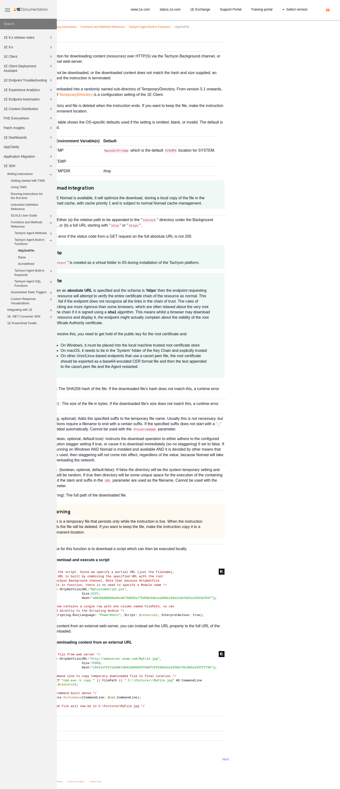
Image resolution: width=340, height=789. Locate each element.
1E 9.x (28, 47)
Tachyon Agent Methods (33, 233)
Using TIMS (19, 187)
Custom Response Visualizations (32, 301)
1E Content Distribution (28, 109)
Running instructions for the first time (27, 196)
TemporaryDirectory (132, 95)
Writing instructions (30, 174)
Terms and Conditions (132, 782)
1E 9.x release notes (28, 37)
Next (282, 759)
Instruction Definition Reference (24, 207)
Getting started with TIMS (28, 180)
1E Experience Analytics (28, 90)
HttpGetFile (26, 250)
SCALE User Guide (32, 216)
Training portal (261, 9)
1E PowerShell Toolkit (22, 323)
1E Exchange (200, 9)
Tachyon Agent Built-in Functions (33, 242)
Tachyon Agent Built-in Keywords (33, 272)
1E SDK (28, 165)
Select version (295, 9)
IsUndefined (26, 264)
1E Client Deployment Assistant (28, 68)
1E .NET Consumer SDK (30, 317)
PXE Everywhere (28, 118)
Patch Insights (28, 127)
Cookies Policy (152, 782)
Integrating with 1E (30, 310)
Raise (22, 257)
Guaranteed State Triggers (32, 292)
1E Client (28, 56)
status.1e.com (170, 9)
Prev (69, 759)
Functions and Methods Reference (32, 224)
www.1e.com (140, 9)
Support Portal (231, 9)
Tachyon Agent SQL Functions (33, 283)
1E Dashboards (28, 137)
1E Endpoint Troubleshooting (28, 80)
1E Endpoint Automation (28, 99)
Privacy (116, 782)
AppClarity (28, 146)
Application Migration (28, 156)
